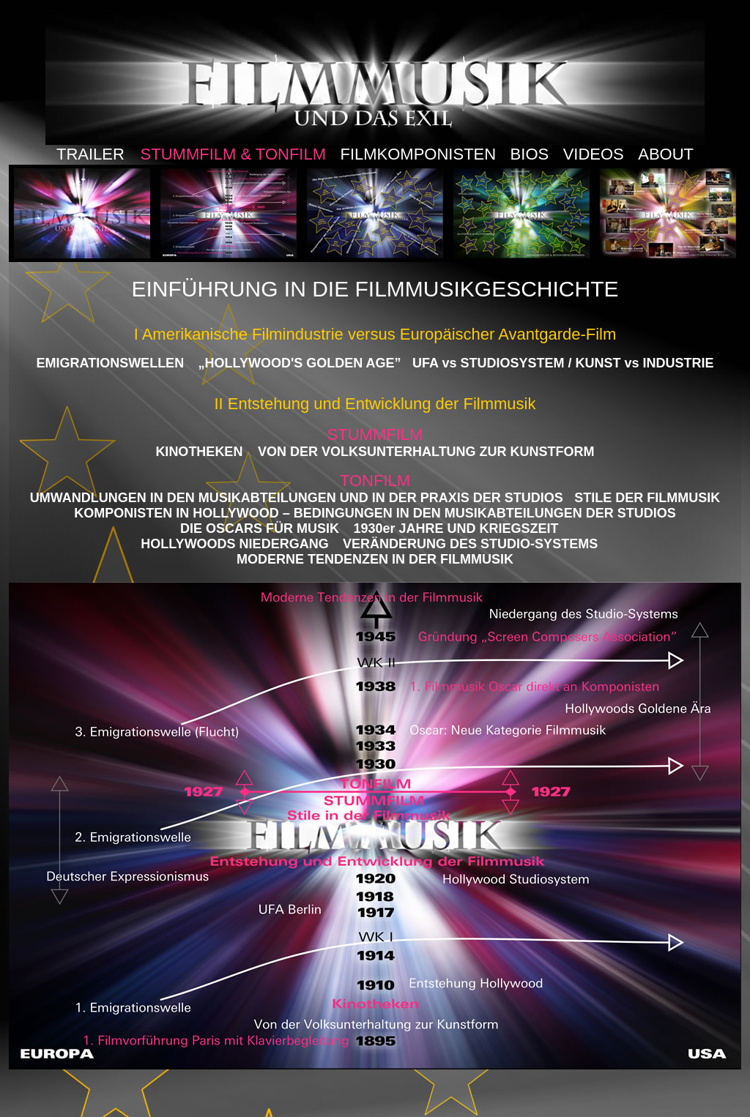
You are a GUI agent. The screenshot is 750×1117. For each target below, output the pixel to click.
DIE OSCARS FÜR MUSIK (259, 528)
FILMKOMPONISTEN (418, 154)
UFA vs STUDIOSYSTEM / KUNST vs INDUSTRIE (562, 363)
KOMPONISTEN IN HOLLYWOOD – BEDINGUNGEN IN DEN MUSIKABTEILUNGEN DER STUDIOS (374, 513)
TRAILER (92, 154)
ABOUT (666, 154)
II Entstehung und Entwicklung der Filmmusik (375, 404)
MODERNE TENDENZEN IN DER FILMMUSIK (375, 559)
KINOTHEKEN (198, 451)
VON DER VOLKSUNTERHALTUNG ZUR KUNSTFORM (424, 451)
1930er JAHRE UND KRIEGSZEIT (455, 528)
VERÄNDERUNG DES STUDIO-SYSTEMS (470, 544)
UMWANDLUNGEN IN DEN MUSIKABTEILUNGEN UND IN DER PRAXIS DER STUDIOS (296, 497)
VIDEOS (593, 154)
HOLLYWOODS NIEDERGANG (234, 544)
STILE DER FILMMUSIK (647, 497)
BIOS (529, 154)
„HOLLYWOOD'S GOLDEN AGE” (299, 363)
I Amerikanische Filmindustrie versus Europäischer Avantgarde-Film (375, 334)
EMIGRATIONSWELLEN (110, 363)
